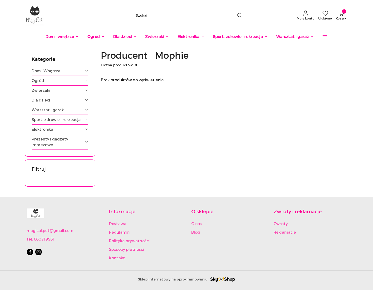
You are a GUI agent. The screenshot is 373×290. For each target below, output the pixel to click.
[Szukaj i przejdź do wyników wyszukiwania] (239, 15)
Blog (195, 232)
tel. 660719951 (40, 239)
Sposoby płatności (126, 249)
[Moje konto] (305, 15)
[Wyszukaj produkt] (189, 15)
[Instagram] (38, 252)
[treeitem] (60, 71)
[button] (324, 37)
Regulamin (119, 232)
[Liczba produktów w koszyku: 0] (341, 15)
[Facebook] (30, 252)
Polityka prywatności (129, 240)
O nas (196, 223)
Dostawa (117, 223)
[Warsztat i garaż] (295, 37)
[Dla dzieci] (125, 37)
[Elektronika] (191, 37)
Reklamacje (285, 232)
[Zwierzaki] (157, 37)
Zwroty (281, 223)
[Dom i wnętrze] (62, 37)
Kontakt (117, 258)
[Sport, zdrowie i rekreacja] (240, 37)
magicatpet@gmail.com (50, 230)
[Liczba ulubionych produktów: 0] (325, 15)
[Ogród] (96, 37)
